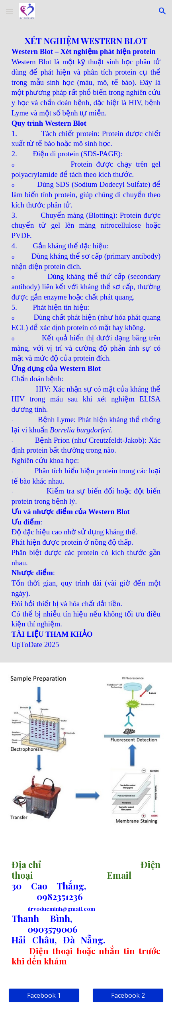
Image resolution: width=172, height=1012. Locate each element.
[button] (9, 11)
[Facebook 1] (44, 995)
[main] (86, 342)
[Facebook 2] (128, 995)
